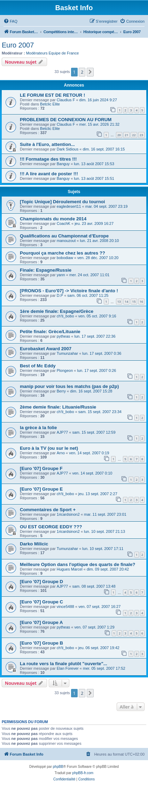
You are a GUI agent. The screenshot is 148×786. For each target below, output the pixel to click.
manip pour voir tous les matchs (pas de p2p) (69, 386)
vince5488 (65, 606)
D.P (60, 295)
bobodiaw (65, 258)
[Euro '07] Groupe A (41, 622)
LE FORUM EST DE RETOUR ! (52, 95)
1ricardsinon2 (68, 514)
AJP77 (62, 432)
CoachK (63, 223)
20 (119, 135)
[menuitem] (10, 21)
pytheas (63, 336)
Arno (61, 453)
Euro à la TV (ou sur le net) (49, 448)
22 (133, 135)
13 (119, 301)
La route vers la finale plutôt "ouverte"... (63, 663)
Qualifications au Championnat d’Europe (64, 235)
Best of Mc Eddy (38, 365)
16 (141, 301)
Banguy (63, 164)
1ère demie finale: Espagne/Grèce (56, 311)
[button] (90, 72)
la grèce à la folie (38, 427)
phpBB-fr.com (83, 773)
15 (133, 301)
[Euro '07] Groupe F (41, 468)
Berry (61, 391)
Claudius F (66, 100)
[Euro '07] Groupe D (41, 581)
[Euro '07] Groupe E (41, 489)
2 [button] (82, 72)
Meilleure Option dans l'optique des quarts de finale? (77, 564)
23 (141, 135)
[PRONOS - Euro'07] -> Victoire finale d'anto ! (69, 290)
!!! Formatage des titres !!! (48, 159)
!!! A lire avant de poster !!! (49, 173)
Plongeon (65, 370)
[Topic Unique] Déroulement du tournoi (62, 201)
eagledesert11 (69, 206)
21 (126, 135)
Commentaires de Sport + (48, 509)
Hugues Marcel (70, 569)
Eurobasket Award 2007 (45, 348)
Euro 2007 (18, 45)
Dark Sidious (67, 149)
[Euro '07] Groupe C (41, 601)
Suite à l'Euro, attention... (47, 144)
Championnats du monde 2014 (53, 218)
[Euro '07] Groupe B (41, 643)
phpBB (58, 767)
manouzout (66, 240)
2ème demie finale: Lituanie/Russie (58, 407)
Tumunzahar (67, 353)
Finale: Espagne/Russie (45, 270)
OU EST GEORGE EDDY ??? (51, 526)
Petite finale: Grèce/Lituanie (50, 331)
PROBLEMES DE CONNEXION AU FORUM (65, 119)
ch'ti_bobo (65, 316)
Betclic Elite (50, 104)
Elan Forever (68, 668)
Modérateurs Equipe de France (52, 53)
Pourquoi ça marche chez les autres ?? (62, 253)
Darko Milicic (34, 543)
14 (126, 301)
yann (61, 275)
